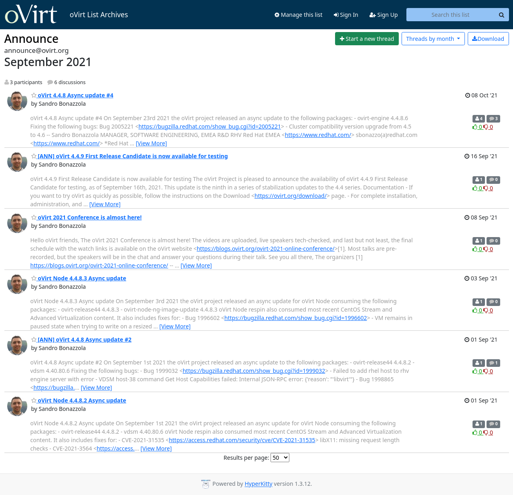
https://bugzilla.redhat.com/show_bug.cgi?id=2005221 (209, 126)
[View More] (151, 143)
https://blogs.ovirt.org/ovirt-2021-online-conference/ (266, 248)
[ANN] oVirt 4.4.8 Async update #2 (81, 339)
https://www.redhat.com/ (318, 135)
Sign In (346, 14)
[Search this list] (450, 15)
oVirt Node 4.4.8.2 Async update (78, 400)
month (430, 38)
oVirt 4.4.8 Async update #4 (72, 95)
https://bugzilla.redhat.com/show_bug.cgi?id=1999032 (254, 370)
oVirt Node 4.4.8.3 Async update (78, 278)
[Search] (502, 15)
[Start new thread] (367, 39)
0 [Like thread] (478, 127)
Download (488, 38)
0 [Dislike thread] (488, 127)
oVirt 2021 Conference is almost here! (86, 217)
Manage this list (299, 14)
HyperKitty (258, 484)
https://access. (116, 448)
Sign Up (384, 14)
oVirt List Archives (66, 14)
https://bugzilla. (54, 387)
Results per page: (246, 457)
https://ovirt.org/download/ (290, 195)
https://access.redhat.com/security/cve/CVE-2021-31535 (242, 440)
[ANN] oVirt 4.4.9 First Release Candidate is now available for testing (129, 156)
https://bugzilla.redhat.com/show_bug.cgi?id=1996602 (295, 318)
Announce (31, 38)
